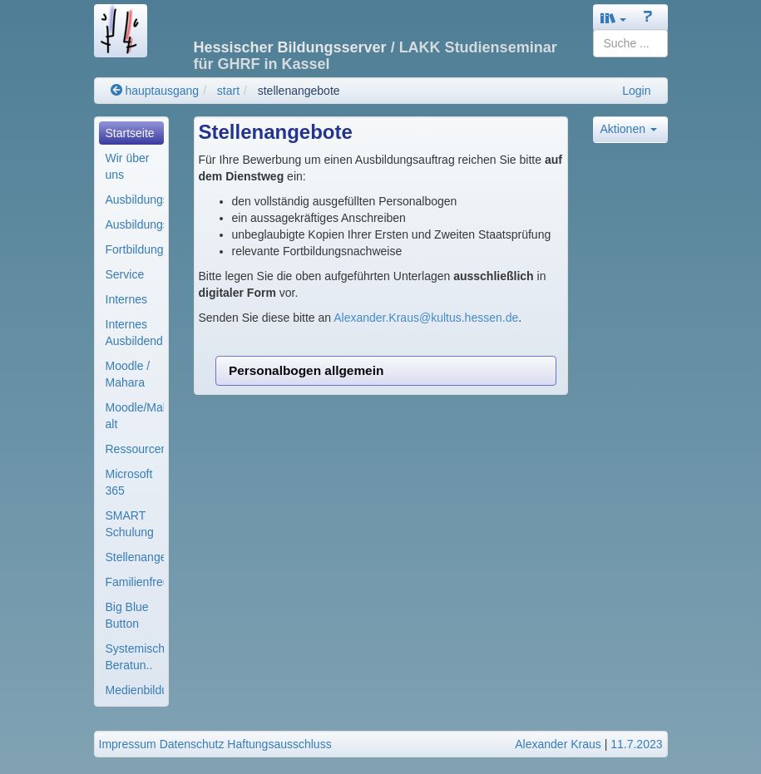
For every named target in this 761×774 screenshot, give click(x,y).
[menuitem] (131, 133)
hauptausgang (155, 90)
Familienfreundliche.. (135, 582)
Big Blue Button (127, 615)
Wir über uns (128, 166)
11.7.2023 (636, 744)
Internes (127, 299)
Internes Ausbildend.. (135, 333)
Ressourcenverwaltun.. (135, 449)
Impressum (127, 744)
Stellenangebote (135, 557)
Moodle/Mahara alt (135, 416)
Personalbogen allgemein (306, 370)
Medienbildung (135, 690)
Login (636, 90)
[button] (614, 18)
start (228, 90)
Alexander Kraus (558, 744)
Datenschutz (192, 744)
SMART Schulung (130, 524)
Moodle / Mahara (128, 374)
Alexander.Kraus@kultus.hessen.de (426, 317)
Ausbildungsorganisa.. (135, 199)
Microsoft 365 (129, 482)
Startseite (130, 133)
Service (125, 274)
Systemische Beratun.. (135, 657)
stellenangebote (299, 90)
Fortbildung (135, 249)
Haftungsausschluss (279, 744)
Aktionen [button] (628, 129)
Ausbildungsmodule (135, 224)
